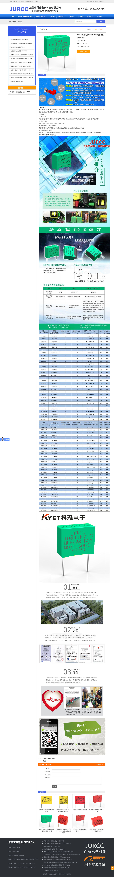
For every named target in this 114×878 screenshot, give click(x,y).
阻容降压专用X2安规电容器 (18, 47)
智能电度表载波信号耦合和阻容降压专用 (21, 66)
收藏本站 (89, 1)
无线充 (20, 21)
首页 (12, 16)
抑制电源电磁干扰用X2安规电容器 (19, 39)
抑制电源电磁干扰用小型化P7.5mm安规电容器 (57, 845)
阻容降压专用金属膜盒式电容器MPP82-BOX (22, 62)
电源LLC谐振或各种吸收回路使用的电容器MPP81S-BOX (60, 864)
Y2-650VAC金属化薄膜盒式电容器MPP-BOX (22, 74)
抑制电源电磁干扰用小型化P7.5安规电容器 (21, 43)
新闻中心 (61, 16)
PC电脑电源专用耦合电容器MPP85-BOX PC (22, 77)
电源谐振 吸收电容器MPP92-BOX (19, 51)
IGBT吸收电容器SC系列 (17, 81)
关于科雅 (95, 1)
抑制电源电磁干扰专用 (25, 16)
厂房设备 (71, 16)
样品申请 (101, 1)
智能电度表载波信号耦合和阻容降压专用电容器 (58, 861)
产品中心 (51, 16)
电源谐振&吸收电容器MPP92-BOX (54, 850)
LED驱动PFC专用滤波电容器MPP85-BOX (21, 58)
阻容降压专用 (40, 16)
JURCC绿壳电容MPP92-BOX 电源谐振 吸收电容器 (58, 853)
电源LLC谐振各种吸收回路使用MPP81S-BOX (22, 70)
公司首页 (95, 29)
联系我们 (90, 16)
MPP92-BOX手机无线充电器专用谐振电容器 (22, 54)
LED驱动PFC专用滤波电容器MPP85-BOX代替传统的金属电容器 (63, 832)
